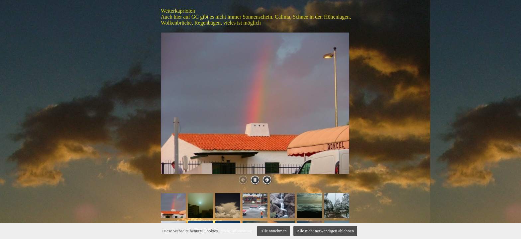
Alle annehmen (273, 230)
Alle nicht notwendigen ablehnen (325, 230)
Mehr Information (236, 230)
